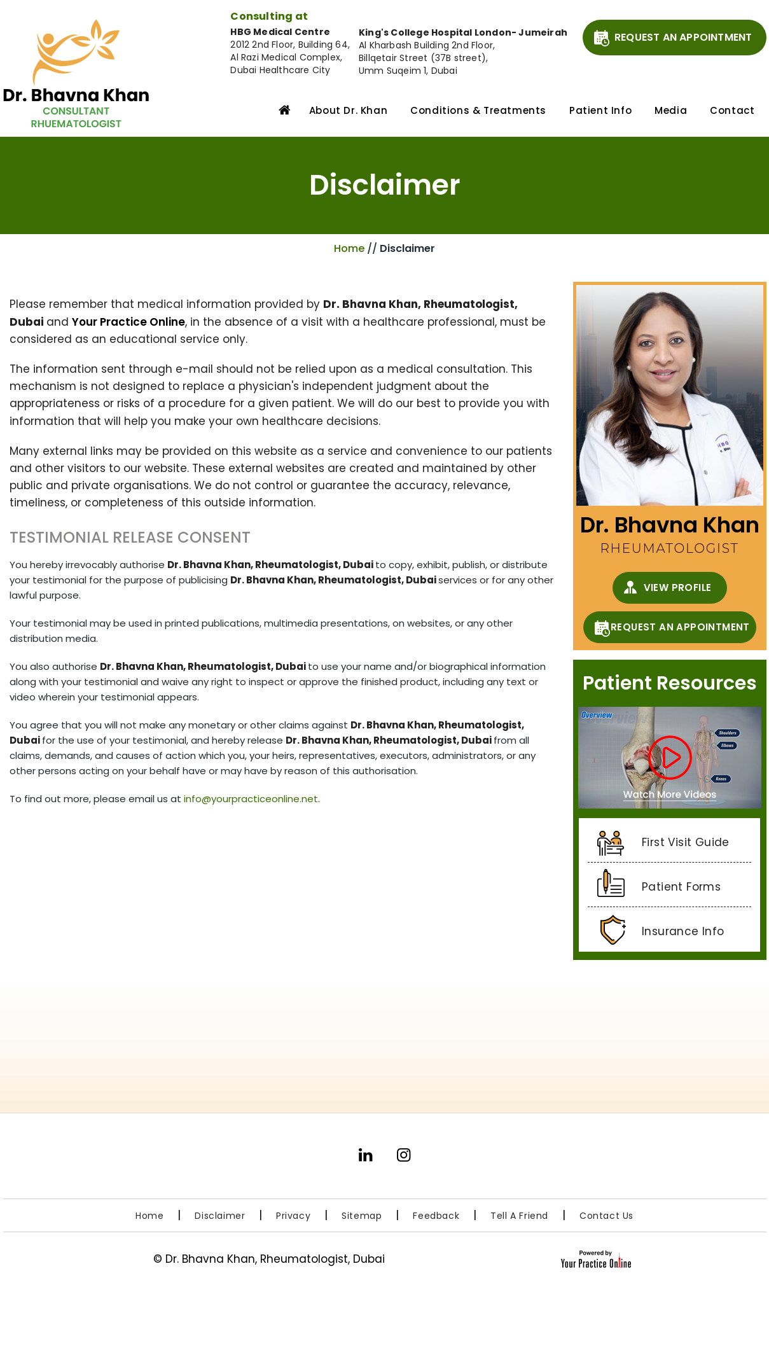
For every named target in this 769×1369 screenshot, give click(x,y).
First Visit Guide (686, 842)
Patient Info (600, 110)
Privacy (293, 1215)
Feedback (436, 1215)
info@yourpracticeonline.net (251, 798)
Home (282, 109)
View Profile (678, 587)
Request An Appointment (683, 37)
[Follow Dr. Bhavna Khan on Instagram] (404, 1160)
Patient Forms (681, 886)
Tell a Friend (519, 1215)
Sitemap (362, 1215)
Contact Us (606, 1215)
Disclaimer (221, 1215)
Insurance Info (683, 931)
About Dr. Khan (348, 110)
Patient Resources (670, 683)
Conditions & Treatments (478, 110)
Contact (732, 110)
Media (671, 110)
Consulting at (269, 16)
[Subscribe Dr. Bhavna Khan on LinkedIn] (366, 1160)
